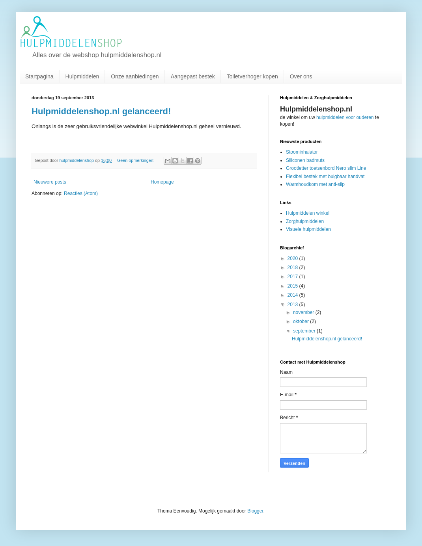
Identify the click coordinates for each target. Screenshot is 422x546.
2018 (293, 267)
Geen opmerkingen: (136, 160)
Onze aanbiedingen (135, 76)
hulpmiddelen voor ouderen (344, 117)
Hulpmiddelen (82, 76)
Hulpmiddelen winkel (307, 213)
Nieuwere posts (50, 182)
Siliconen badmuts (305, 160)
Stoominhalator (302, 152)
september (305, 331)
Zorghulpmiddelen (305, 221)
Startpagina (39, 76)
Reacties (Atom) (81, 193)
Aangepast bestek (193, 76)
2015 (293, 286)
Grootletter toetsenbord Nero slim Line (326, 168)
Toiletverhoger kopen (252, 76)
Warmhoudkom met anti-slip (315, 184)
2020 (293, 258)
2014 (293, 295)
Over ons (301, 76)
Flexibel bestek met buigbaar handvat (325, 176)
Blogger (255, 511)
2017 (293, 276)
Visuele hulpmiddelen (308, 229)
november (304, 312)
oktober (301, 321)
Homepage (162, 182)
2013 (293, 304)
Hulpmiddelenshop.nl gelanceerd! (101, 111)
